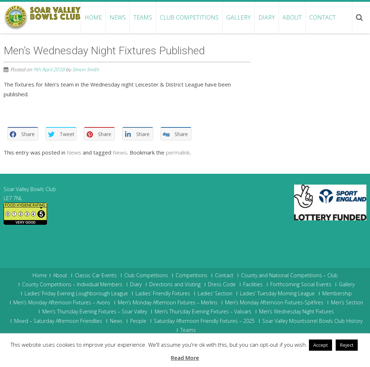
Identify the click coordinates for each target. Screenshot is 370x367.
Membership (337, 293)
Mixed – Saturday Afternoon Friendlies (58, 321)
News (117, 17)
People (138, 321)
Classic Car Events (96, 275)
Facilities (253, 284)
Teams (142, 17)
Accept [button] (320, 345)
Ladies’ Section (215, 293)
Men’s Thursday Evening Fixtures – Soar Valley (94, 311)
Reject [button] (346, 345)
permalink (178, 152)
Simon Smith (85, 69)
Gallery (238, 17)
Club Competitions (189, 17)
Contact (322, 17)
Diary (266, 17)
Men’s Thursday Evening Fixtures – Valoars (203, 311)
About (292, 17)
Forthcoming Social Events (300, 284)
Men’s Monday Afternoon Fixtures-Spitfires (274, 302)
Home (93, 17)
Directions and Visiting (175, 284)
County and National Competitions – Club (289, 275)
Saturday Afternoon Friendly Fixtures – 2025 (204, 321)
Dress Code (222, 284)
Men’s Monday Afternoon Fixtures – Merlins (168, 302)
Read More (185, 357)
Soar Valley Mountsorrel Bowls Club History (312, 321)
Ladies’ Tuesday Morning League (277, 293)
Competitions (191, 275)
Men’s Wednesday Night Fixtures (296, 311)
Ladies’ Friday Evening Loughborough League (76, 293)
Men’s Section (347, 302)
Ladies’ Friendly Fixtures (162, 293)
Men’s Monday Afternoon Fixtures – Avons (61, 302)
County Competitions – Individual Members (72, 284)
